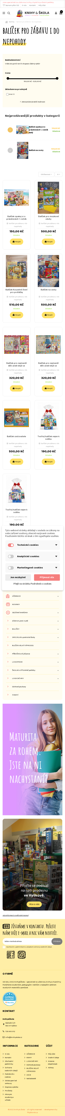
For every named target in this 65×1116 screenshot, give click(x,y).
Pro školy (8, 1090)
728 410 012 (10, 1031)
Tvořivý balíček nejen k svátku (48, 438)
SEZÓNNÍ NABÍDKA (20, 612)
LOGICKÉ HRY (18, 678)
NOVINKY (16, 604)
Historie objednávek (52, 1063)
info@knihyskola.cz (13, 1037)
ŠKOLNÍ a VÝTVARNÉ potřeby (23, 670)
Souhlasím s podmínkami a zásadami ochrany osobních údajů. (29, 947)
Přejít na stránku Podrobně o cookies (32, 584)
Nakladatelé (31, 1078)
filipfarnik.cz (32, 1112)
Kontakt (32, 5)
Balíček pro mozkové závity (48, 218)
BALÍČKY (15, 629)
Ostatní (15, 694)
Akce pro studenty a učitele (9, 1097)
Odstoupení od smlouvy (11, 1082)
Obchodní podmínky (9, 1063)
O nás (24, 5)
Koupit (16, 241)
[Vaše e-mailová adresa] (27, 941)
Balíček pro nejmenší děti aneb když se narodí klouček (48, 365)
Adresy (51, 1067)
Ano (12, 94)
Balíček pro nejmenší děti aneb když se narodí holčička (16, 365)
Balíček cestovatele (16, 436)
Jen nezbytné (18, 577)
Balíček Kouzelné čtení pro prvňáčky (16, 291)
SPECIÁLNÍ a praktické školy (23, 637)
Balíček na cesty (36, 150)
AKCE (29, 1075)
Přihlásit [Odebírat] (56, 941)
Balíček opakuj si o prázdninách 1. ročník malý (38, 129)
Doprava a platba (11, 1087)
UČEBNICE (16, 596)
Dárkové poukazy (19, 686)
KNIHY (29, 1057)
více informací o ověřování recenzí (15, 915)
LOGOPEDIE (17, 662)
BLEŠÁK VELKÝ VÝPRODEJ (23, 645)
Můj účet (42, 5)
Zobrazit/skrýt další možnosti (33, 101)
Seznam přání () (11, 5)
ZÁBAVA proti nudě (20, 620)
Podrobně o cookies (9, 1075)
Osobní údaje (53, 1057)
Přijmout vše (47, 577)
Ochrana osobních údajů (11, 1069)
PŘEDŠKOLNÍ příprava (21, 653)
